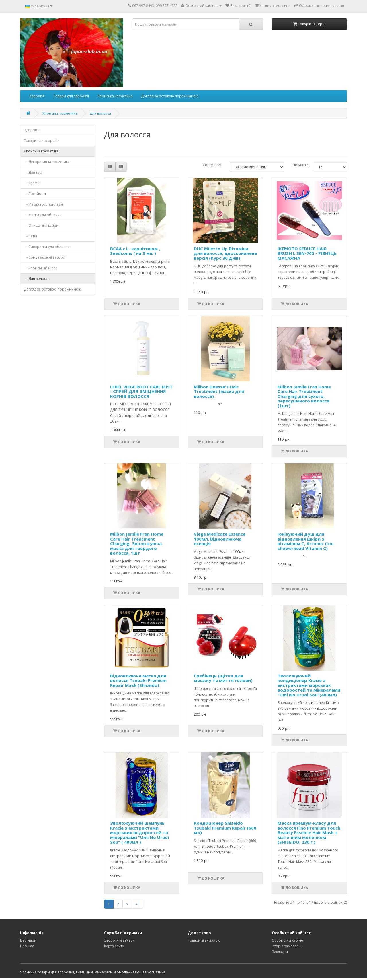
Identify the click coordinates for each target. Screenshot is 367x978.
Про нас (27, 946)
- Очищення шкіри (41, 225)
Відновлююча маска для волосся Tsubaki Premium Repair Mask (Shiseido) (138, 680)
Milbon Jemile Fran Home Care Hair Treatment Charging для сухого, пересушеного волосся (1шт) (304, 396)
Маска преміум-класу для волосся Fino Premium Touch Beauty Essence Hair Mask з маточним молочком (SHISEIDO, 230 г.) (309, 832)
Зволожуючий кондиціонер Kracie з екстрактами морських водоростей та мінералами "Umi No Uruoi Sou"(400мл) (309, 685)
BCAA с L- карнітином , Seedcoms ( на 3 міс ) (135, 251)
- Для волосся (37, 278)
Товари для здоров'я (71, 96)
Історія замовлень (287, 946)
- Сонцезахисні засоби (44, 257)
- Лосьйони (35, 193)
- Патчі (30, 236)
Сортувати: (212, 164)
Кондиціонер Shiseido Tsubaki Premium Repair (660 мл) (225, 827)
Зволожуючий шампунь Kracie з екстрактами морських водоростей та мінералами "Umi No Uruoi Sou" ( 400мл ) (139, 832)
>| (137, 904)
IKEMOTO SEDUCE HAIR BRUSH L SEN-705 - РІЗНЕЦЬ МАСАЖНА (307, 253)
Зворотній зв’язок (119, 940)
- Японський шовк (40, 268)
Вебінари (28, 940)
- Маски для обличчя (43, 214)
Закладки (280, 951)
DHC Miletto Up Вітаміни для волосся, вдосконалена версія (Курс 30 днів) (225, 253)
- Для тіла (33, 172)
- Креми (32, 183)
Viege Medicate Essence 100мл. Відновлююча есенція (219, 538)
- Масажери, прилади (43, 204)
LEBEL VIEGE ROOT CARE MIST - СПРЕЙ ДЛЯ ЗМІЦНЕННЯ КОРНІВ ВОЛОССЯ (141, 391)
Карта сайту (114, 946)
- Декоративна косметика (47, 161)
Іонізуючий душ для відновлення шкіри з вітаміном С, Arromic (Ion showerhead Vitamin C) (305, 541)
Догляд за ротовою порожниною (169, 96)
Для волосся (100, 113)
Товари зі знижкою (204, 940)
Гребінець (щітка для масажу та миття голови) (223, 678)
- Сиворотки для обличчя (47, 246)
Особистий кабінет (288, 940)
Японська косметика (114, 96)
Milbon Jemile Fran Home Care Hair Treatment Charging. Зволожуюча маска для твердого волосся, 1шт (136, 543)
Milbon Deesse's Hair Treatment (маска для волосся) (219, 391)
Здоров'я (37, 96)
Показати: (299, 164)
